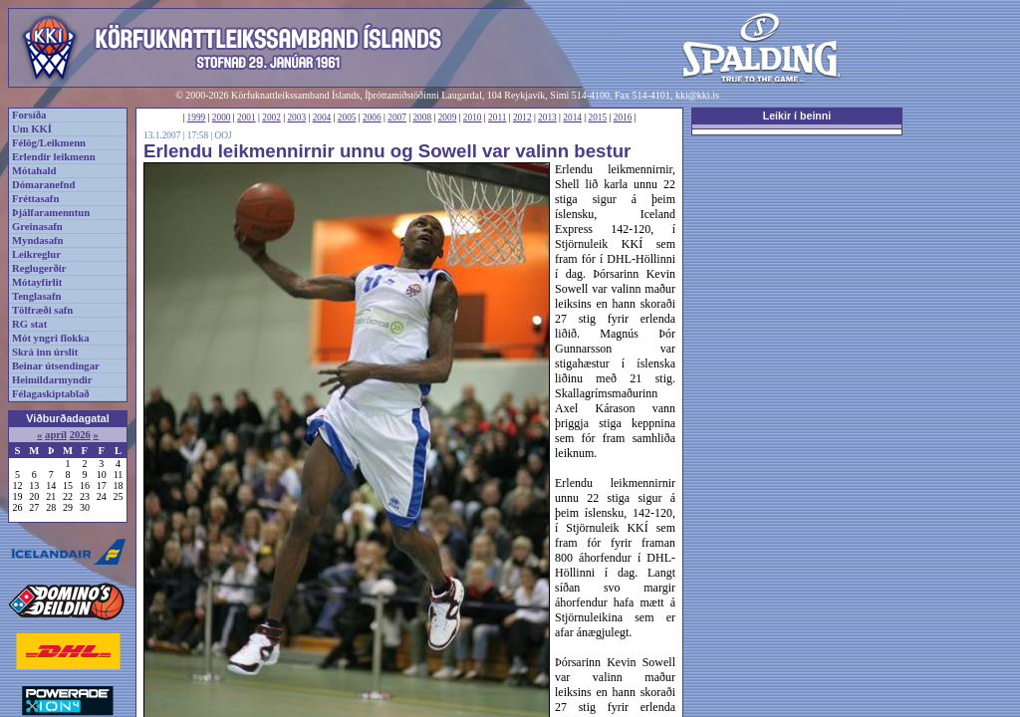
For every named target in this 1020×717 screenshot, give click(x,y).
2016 (623, 117)
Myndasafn (38, 240)
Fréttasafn (35, 198)
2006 (372, 117)
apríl (56, 434)
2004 (322, 117)
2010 (472, 117)
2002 (271, 117)
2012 (522, 117)
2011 (497, 117)
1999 (196, 117)
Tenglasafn (36, 296)
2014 (572, 117)
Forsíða (29, 115)
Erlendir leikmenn (54, 156)
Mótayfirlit (37, 282)
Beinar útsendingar (56, 365)
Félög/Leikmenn (49, 142)
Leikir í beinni (797, 115)
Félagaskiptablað (51, 393)
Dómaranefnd (43, 184)
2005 (347, 117)
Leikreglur (36, 254)
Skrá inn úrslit (45, 352)
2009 (447, 117)
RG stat (29, 324)
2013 (547, 117)
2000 (221, 117)
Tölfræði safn (42, 310)
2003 (296, 117)
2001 (246, 117)
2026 (80, 434)
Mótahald (34, 170)
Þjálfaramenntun (51, 212)
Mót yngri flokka (51, 338)
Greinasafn (37, 226)
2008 (421, 117)
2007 (396, 117)
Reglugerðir (39, 268)
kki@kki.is (697, 95)
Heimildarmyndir (52, 379)
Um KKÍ (32, 128)
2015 (598, 117)
